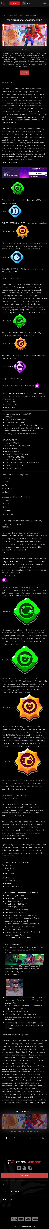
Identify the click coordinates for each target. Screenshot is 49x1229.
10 (42, 1137)
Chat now (24, 1175)
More (6, 1184)
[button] (4, 1138)
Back (24, 73)
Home (4, 15)
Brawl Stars (12, 15)
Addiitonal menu (12, 1192)
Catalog (7, 1199)
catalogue (15, 3)
